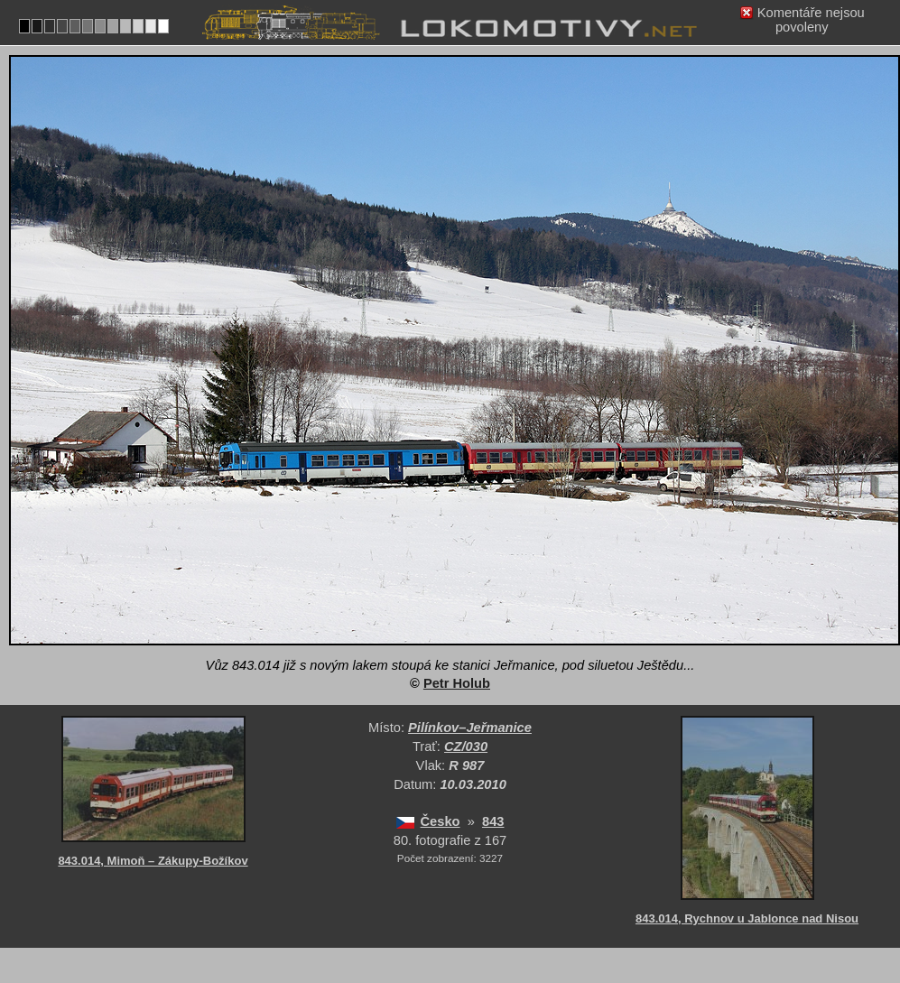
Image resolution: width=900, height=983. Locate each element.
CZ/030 (465, 746)
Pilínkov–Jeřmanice (470, 727)
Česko (440, 821)
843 (493, 821)
